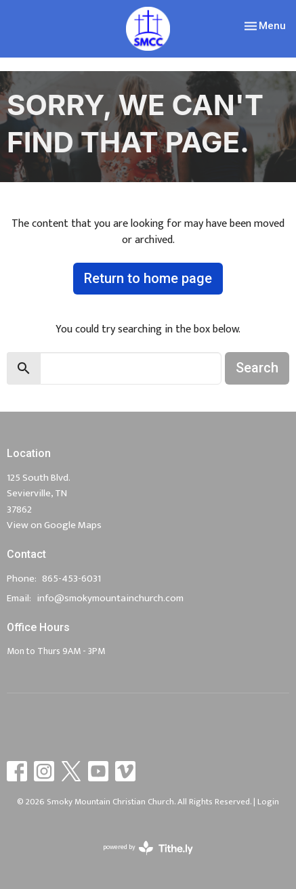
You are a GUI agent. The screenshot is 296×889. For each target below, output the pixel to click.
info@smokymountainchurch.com (110, 598)
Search (257, 368)
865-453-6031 (71, 578)
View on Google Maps (54, 525)
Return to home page (148, 278)
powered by (148, 848)
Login (268, 801)
